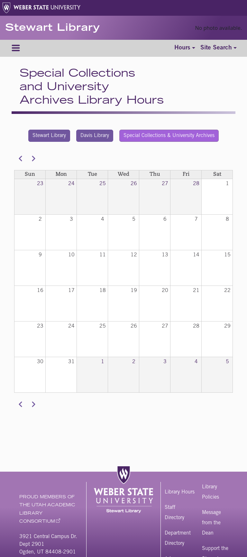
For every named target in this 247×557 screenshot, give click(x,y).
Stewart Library (52, 28)
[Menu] (16, 48)
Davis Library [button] (94, 135)
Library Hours (180, 492)
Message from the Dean (211, 523)
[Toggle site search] (218, 48)
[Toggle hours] (185, 48)
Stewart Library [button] (49, 135)
